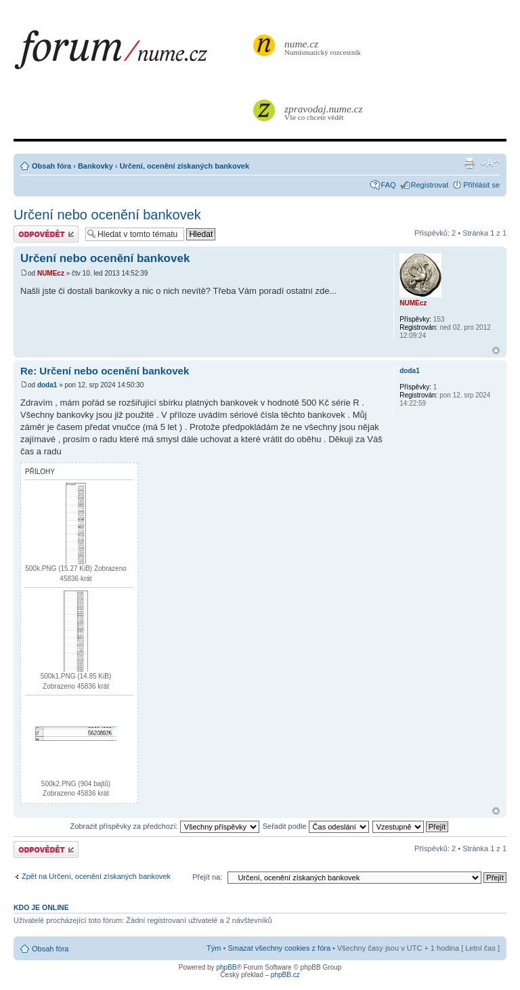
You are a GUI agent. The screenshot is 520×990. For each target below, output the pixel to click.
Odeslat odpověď (46, 233)
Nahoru (496, 350)
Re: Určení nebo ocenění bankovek (104, 370)
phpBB (226, 967)
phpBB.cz (285, 974)
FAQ (388, 185)
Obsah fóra (51, 166)
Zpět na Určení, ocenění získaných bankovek (96, 876)
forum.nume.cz (132, 53)
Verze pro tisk (469, 163)
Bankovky (95, 166)
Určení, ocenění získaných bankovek (184, 166)
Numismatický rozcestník (324, 47)
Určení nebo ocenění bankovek (107, 214)
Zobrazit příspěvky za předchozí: (164, 826)
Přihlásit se (481, 185)
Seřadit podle (316, 826)
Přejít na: (207, 877)
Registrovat (430, 185)
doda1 (47, 385)
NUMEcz (50, 273)
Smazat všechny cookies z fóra (279, 948)
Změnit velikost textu (490, 163)
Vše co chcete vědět (324, 112)
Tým (214, 948)
